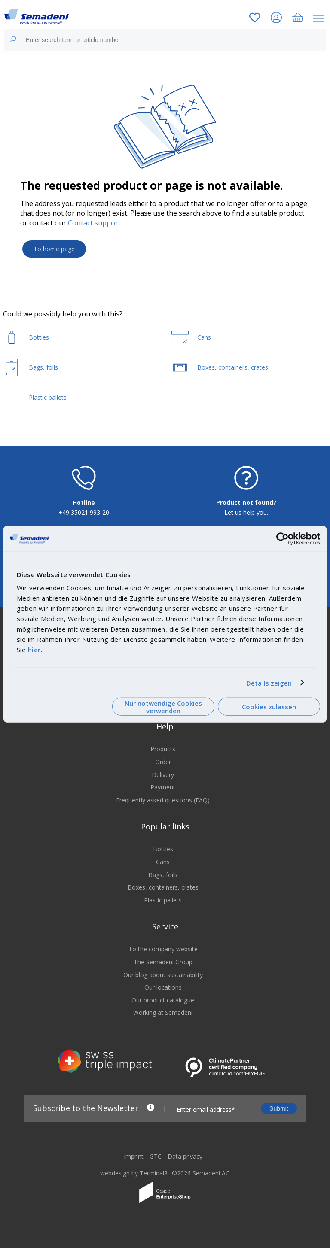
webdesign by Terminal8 (134, 1173)
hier (34, 649)
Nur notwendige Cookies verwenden (163, 706)
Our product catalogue (162, 1000)
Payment (162, 787)
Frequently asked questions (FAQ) (163, 800)
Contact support (94, 223)
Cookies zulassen (269, 706)
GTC (156, 1156)
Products (162, 749)
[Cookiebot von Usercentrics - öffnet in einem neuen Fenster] (282, 538)
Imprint (134, 1156)
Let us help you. (246, 512)
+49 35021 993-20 (83, 512)
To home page (54, 249)
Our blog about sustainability (163, 975)
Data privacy (185, 1156)
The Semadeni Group (163, 962)
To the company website (163, 949)
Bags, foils (162, 875)
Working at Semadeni (162, 1012)
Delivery (163, 775)
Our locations (163, 987)
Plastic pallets (163, 900)
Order (163, 762)
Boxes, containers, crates (163, 887)
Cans (163, 862)
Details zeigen (269, 682)
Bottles (163, 849)
